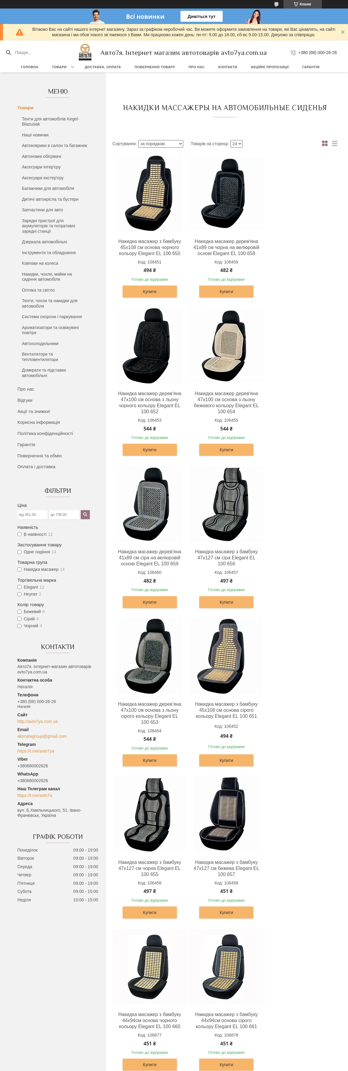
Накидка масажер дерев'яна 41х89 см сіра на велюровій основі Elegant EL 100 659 (224, 405)
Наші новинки (35, 135)
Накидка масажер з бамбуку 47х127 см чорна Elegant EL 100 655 (299, 563)
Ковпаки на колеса (40, 263)
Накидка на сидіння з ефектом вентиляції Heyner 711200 (223, 874)
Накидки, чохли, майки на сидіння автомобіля (47, 277)
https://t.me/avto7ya (35, 751)
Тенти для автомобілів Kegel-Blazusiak (50, 122)
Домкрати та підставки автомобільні (44, 373)
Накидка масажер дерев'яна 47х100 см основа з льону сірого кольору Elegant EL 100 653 (148, 566)
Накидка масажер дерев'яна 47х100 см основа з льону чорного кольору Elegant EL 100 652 (299, 250)
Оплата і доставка (36, 466)
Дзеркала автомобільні (44, 241)
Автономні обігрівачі (41, 156)
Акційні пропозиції (270, 67)
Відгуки (25, 400)
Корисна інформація (38, 422)
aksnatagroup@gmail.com (42, 736)
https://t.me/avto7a (34, 795)
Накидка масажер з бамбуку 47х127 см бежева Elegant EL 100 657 (149, 722)
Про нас (197, 67)
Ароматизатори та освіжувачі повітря (50, 330)
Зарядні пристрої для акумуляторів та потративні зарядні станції (48, 226)
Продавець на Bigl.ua (174, 1060)
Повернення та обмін (39, 455)
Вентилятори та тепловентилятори (40, 357)
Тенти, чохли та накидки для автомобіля (49, 303)
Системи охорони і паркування (52, 316)
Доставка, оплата (103, 67)
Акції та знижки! (33, 411)
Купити (148, 297)
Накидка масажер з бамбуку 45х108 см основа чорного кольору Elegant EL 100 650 (149, 247)
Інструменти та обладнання (49, 252)
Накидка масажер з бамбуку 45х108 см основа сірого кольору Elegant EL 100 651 (224, 563)
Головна (29, 67)
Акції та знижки (194, 1015)
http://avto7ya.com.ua (37, 721)
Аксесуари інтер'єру (41, 167)
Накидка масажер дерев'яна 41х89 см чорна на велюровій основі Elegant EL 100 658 (224, 250)
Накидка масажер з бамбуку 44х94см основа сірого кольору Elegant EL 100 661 (299, 722)
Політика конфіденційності (45, 433)
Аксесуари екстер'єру (43, 177)
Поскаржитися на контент (196, 1065)
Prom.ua (202, 1054)
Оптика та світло (38, 290)
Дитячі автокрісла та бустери (50, 199)
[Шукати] (8, 52)
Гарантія (310, 67)
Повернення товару (155, 67)
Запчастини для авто (42, 209)
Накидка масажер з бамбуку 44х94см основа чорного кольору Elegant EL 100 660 (224, 722)
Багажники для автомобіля (48, 188)
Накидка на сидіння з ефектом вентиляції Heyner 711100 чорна (148, 874)
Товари (59, 67)
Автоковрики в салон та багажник (54, 145)
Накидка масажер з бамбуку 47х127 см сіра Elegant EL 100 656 (299, 405)
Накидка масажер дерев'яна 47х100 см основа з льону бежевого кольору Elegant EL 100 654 (148, 408)
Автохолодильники (40, 343)
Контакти (227, 67)
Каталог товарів (195, 1008)
